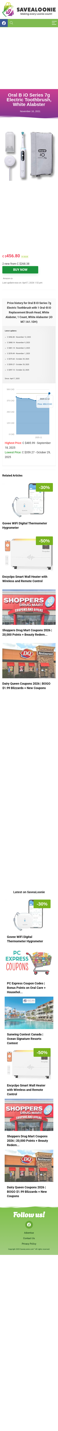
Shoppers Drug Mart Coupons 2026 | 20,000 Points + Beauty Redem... (27, 1140)
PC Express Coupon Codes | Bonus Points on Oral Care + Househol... (26, 987)
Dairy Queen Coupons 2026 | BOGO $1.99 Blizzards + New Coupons (27, 1191)
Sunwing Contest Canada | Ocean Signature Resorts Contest (25, 1038)
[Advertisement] (29, 58)
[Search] (11, 23)
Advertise (29, 1232)
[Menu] (54, 23)
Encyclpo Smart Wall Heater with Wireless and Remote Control (26, 1090)
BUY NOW (20, 270)
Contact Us (29, 1238)
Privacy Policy (29, 1243)
